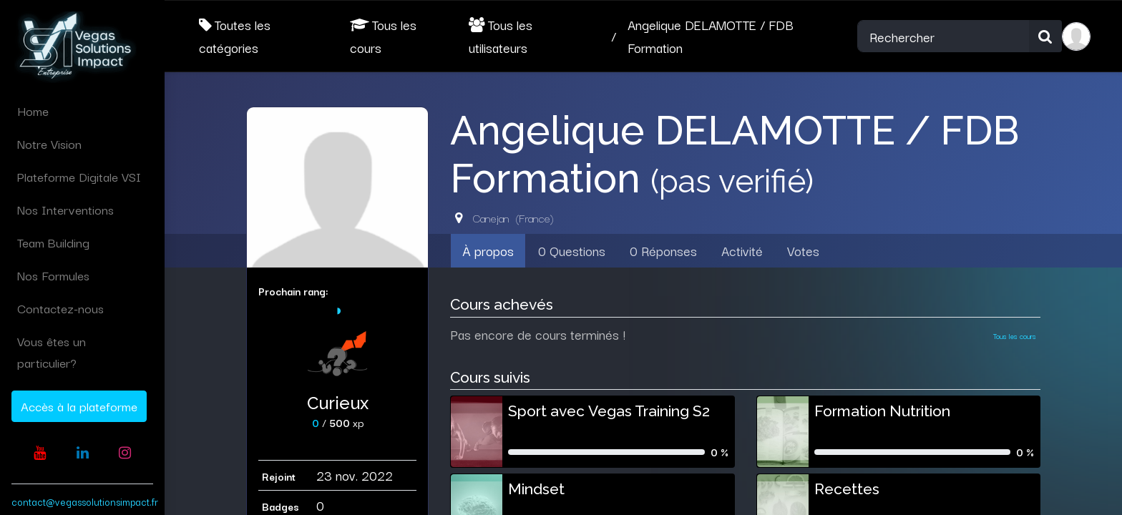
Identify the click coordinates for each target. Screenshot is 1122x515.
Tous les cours (383, 35)
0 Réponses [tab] (663, 250)
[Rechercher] (1045, 36)
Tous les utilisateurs (500, 35)
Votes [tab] (803, 250)
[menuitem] (82, 110)
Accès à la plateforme (79, 406)
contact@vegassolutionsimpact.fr (84, 501)
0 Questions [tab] (571, 250)
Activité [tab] (742, 250)
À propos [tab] (488, 250)
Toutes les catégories (234, 35)
